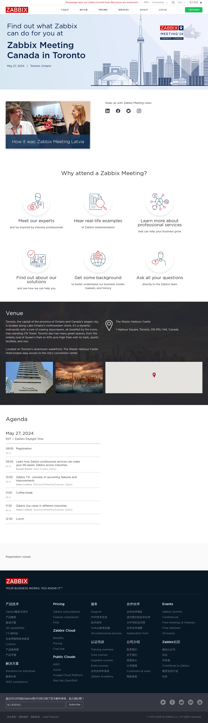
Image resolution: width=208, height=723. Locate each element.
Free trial (58, 649)
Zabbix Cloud (64, 630)
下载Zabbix (194, 10)
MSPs (146, 2)
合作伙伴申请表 (100, 671)
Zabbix (17, 10)
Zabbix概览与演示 (17, 612)
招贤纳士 (132, 660)
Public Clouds (64, 657)
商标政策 (132, 676)
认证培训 (97, 642)
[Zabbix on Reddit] (181, 702)
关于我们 (132, 655)
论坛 (165, 655)
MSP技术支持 (99, 617)
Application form (138, 633)
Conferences (170, 617)
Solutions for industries (20, 671)
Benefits (58, 638)
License (10, 644)
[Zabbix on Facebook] (172, 702)
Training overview (102, 649)
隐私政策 (23, 717)
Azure (57, 670)
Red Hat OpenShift (65, 681)
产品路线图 (12, 649)
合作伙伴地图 (134, 628)
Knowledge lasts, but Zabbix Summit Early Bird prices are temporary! (102, 2)
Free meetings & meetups (178, 622)
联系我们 (132, 649)
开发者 (166, 660)
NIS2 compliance (17, 682)
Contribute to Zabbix (175, 666)
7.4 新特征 (12, 633)
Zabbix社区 (171, 642)
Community (158, 2)
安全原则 (11, 717)
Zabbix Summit (172, 612)
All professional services (106, 633)
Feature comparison (66, 617)
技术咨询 (96, 622)
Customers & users (139, 671)
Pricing (58, 604)
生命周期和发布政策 (17, 639)
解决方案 (12, 663)
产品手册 (11, 655)
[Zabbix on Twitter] (163, 702)
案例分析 (11, 676)
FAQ (56, 622)
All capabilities (15, 628)
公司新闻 (132, 666)
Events (167, 604)
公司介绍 (133, 642)
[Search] (173, 2)
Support (96, 612)
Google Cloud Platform (68, 675)
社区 (165, 676)
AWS (56, 664)
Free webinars (171, 628)
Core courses (99, 655)
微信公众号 (168, 649)
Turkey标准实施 (100, 628)
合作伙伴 (133, 604)
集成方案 (11, 622)
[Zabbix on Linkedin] (190, 702)
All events (168, 633)
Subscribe (74, 705)
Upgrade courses (102, 660)
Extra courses (99, 666)
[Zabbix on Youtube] (199, 702)
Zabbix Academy (102, 676)
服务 (94, 604)
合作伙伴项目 (134, 612)
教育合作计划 (170, 671)
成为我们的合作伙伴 (138, 617)
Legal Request (50, 717)
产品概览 (11, 617)
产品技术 (12, 604)
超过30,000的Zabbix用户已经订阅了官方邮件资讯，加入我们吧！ (45, 698)
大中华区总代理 (136, 622)
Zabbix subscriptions (66, 612)
